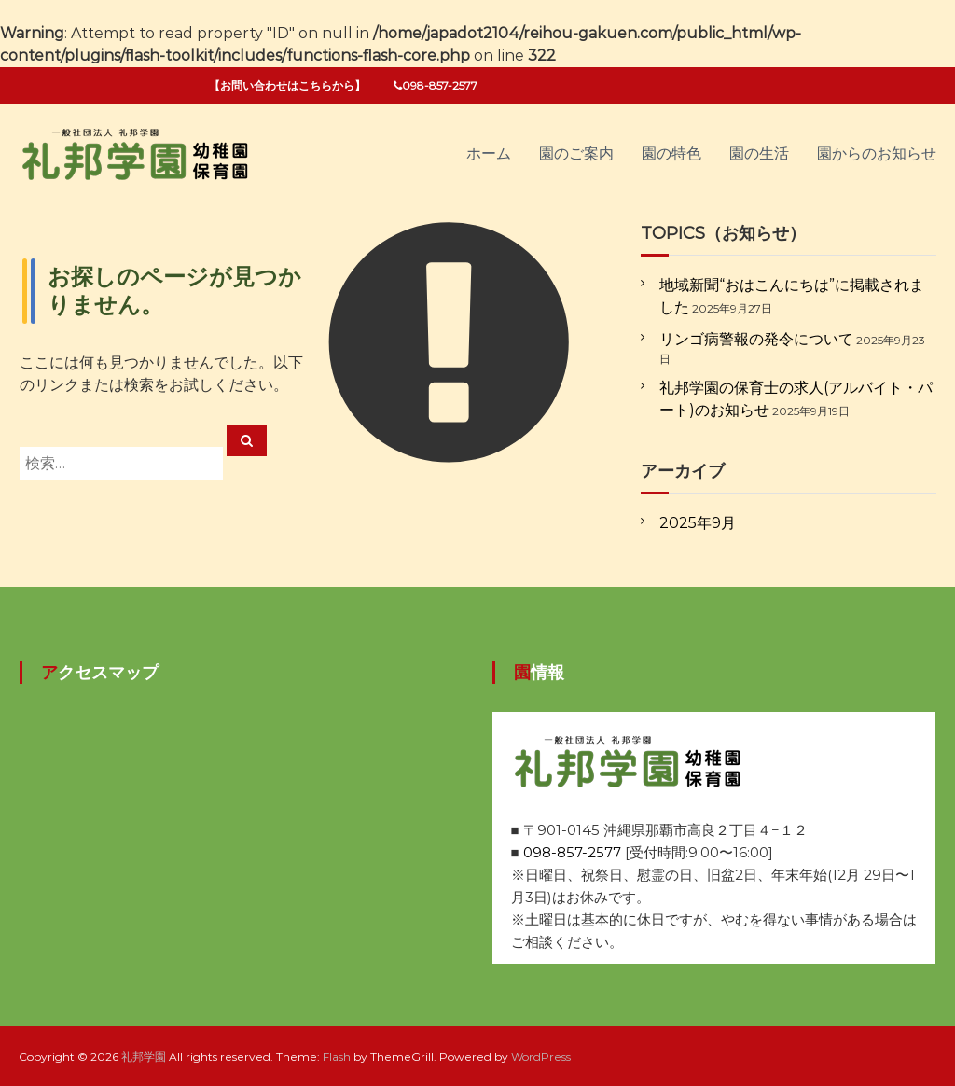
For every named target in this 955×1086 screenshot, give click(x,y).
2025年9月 (697, 523)
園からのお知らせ (876, 153)
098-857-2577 (572, 852)
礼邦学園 (143, 1057)
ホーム (488, 153)
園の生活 (759, 153)
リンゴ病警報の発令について (756, 339)
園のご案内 (576, 153)
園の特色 (671, 153)
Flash (337, 1057)
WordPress (541, 1057)
